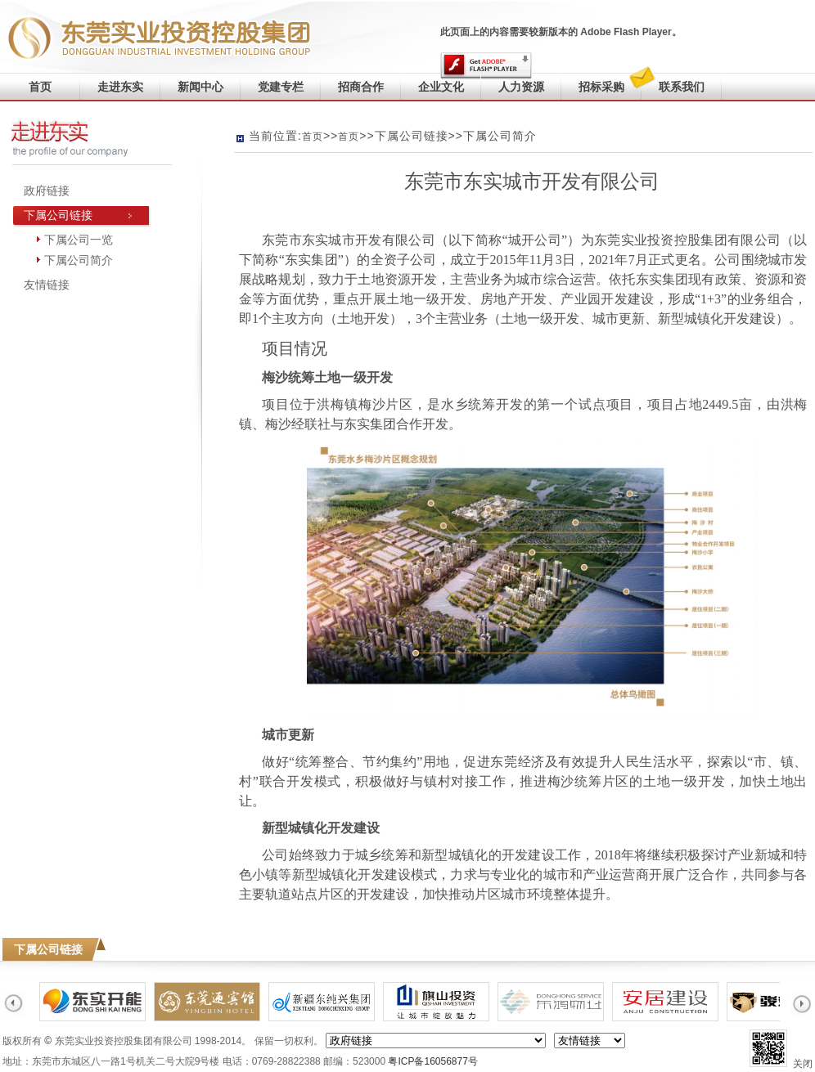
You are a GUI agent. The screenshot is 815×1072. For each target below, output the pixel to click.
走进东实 (120, 86)
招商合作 (361, 86)
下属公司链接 (58, 215)
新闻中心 (200, 86)
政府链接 (47, 190)
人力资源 (521, 86)
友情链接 (47, 284)
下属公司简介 (78, 260)
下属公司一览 (78, 239)
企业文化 (441, 86)
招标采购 (601, 86)
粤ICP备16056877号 (432, 1061)
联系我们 (673, 83)
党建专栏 (281, 86)
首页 (40, 86)
